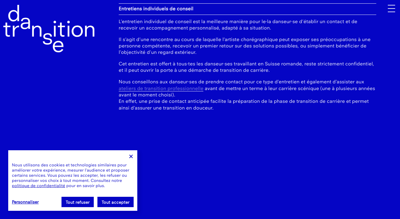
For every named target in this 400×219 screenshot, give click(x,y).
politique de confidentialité (38, 185)
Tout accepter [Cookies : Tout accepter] (115, 202)
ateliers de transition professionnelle (161, 89)
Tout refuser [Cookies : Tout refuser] (77, 202)
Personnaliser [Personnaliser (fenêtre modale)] (25, 202)
